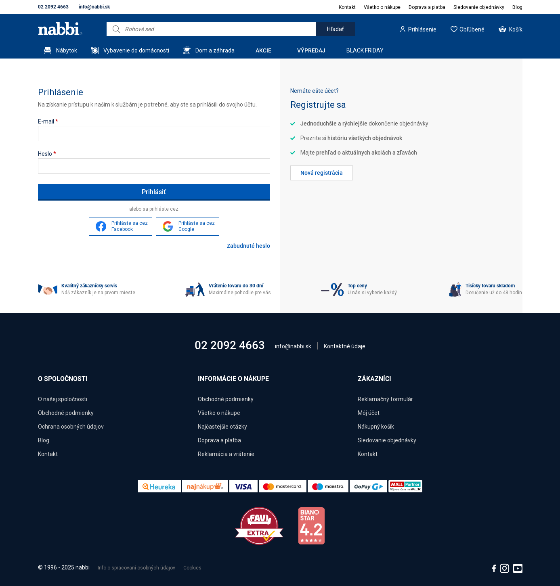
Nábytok (66, 50)
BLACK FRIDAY (365, 50)
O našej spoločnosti (62, 399)
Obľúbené (471, 29)
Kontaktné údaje (344, 346)
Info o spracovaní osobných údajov (136, 568)
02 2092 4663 (53, 7)
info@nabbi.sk (94, 7)
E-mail (48, 121)
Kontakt (347, 7)
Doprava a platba (427, 7)
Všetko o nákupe (382, 7)
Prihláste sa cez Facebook (129, 226)
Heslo (47, 154)
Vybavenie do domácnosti (136, 50)
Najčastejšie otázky (222, 426)
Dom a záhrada (215, 50)
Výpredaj (311, 50)
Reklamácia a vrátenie (226, 454)
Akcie (263, 50)
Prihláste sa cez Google (196, 226)
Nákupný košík (376, 426)
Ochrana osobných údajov (71, 426)
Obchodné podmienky (66, 413)
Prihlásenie (422, 29)
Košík (515, 29)
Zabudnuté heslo (248, 246)
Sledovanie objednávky (478, 7)
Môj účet (369, 413)
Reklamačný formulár (385, 399)
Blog (517, 7)
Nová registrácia (321, 173)
